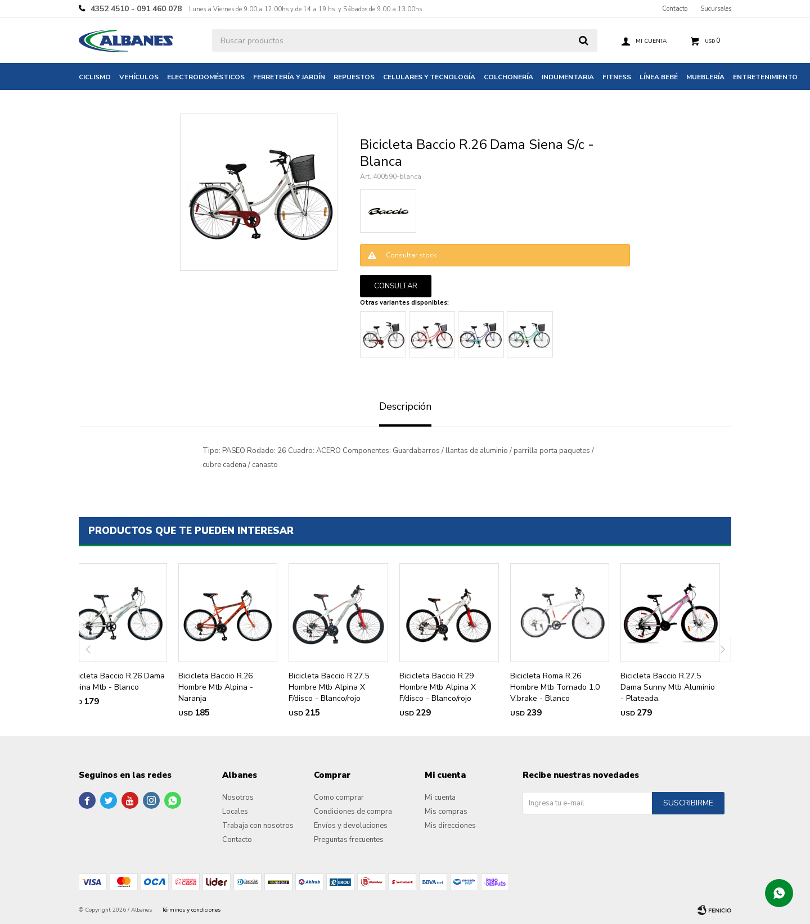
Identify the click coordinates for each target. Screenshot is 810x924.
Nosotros (238, 797)
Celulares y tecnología (429, 77)
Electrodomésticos (206, 77)
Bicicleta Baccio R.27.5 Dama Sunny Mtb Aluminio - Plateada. (667, 687)
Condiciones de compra (353, 812)
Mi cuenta (440, 797)
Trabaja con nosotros (258, 826)
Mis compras (446, 812)
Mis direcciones (450, 826)
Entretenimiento (765, 77)
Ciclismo (95, 77)
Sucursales (715, 8)
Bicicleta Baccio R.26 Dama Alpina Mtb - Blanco (116, 681)
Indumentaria (568, 77)
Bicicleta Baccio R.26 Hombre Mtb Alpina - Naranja (215, 687)
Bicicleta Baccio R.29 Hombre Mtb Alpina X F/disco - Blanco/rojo (437, 687)
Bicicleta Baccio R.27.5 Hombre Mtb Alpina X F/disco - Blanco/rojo (329, 687)
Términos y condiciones (191, 910)
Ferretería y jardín (289, 77)
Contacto (674, 8)
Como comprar (339, 797)
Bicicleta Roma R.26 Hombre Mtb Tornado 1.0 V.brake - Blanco (555, 687)
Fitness (616, 77)
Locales (235, 812)
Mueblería (705, 77)
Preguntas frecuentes (349, 840)
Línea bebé (659, 77)
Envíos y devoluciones (351, 826)
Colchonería (508, 77)
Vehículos (139, 77)
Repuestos (354, 77)
